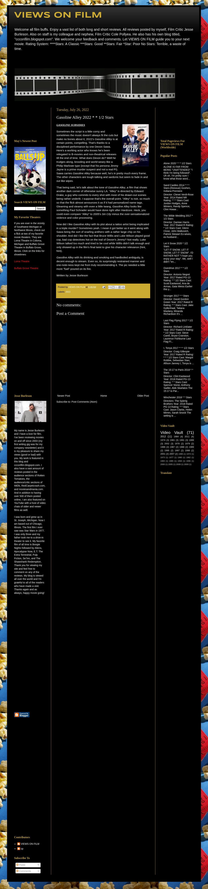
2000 (162, 464)
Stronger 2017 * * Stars (176, 295)
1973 (162, 457)
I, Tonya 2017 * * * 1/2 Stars (179, 348)
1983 (162, 461)
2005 (170, 464)
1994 (180, 461)
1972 (188, 454)
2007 (171, 454)
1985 (171, 461)
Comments (23, 871)
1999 (191, 440)
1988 (181, 447)
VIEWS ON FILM (58, 15)
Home (15, 58)
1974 (162, 440)
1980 (180, 457)
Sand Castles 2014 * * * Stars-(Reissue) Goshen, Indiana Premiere (177, 188)
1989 (191, 447)
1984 (176, 436)
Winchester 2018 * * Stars (178, 397)
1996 (188, 461)
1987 (172, 447)
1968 (180, 454)
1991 (181, 440)
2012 (163, 436)
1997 (177, 450)
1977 (171, 457)
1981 (172, 440)
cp (22, 848)
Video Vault (171, 432)
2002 (166, 443)
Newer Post (63, 395)
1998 (187, 450)
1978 (177, 443)
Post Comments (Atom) (84, 401)
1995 (166, 450)
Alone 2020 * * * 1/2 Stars (178, 163)
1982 (188, 457)
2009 (186, 464)
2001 (162, 454)
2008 (178, 464)
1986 (162, 447)
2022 (68, 292)
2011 (187, 436)
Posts (20, 864)
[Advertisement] (30, 121)
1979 (187, 443)
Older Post (143, 395)
